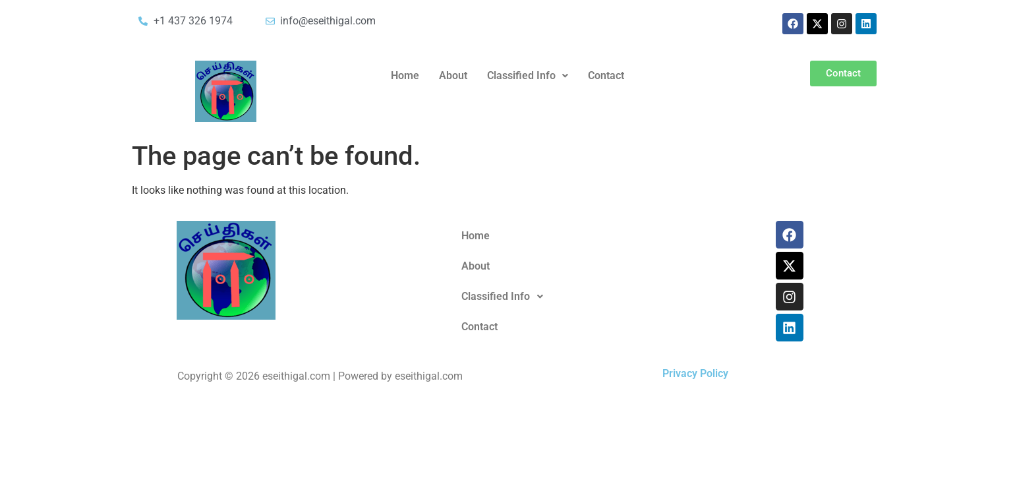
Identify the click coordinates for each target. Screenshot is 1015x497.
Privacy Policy (695, 373)
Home (405, 75)
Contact (606, 75)
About (453, 75)
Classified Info (527, 75)
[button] (527, 76)
